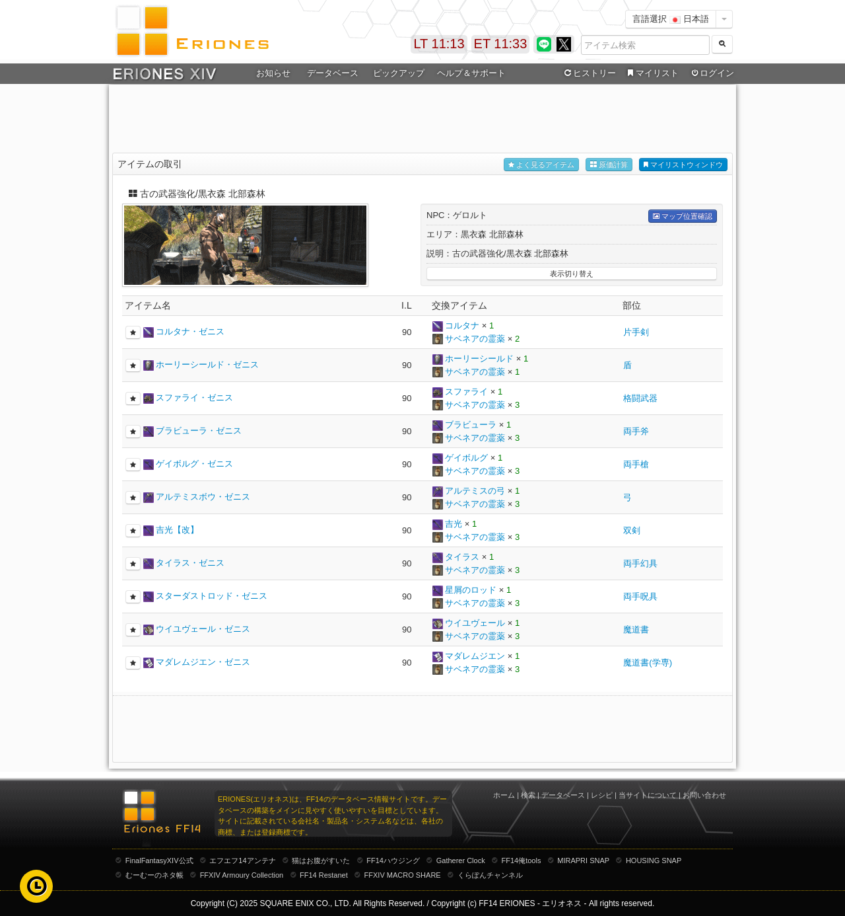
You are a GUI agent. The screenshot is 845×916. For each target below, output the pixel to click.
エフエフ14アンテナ (242, 860)
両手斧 (636, 431)
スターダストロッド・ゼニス (211, 596)
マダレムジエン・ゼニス (203, 662)
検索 (528, 795)
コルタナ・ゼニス (190, 331)
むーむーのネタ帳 (154, 875)
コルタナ (462, 325)
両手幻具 (640, 563)
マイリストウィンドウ (683, 165)
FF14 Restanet (324, 875)
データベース (332, 73)
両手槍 (636, 464)
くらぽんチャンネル (490, 875)
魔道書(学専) (647, 663)
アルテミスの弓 (475, 491)
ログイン (711, 73)
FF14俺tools (521, 860)
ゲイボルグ (466, 458)
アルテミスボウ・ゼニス (203, 497)
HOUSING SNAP (653, 860)
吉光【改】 (177, 530)
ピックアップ (398, 73)
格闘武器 (640, 398)
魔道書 (636, 629)
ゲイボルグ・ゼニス (194, 464)
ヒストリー (588, 73)
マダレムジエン (475, 656)
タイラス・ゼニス (190, 563)
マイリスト (651, 73)
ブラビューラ (470, 425)
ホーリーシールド (479, 358)
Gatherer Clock (460, 860)
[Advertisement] (422, 119)
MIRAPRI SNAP (583, 860)
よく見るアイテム (541, 165)
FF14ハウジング (393, 860)
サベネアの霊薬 (475, 339)
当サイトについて (648, 795)
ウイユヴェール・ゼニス (203, 629)
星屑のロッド (470, 590)
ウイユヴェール (475, 623)
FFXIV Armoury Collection (242, 875)
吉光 (453, 524)
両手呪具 (640, 596)
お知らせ (273, 73)
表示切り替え (571, 274)
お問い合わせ (704, 795)
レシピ (602, 795)
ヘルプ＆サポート (471, 73)
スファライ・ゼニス (194, 397)
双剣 (631, 530)
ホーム (504, 795)
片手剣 (636, 332)
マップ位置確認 (682, 216)
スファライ (466, 392)
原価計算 (609, 165)
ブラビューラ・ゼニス (199, 431)
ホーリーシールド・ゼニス (207, 364)
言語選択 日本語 (670, 19)
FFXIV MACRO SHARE (402, 875)
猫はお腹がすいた (321, 860)
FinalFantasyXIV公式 (159, 860)
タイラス (462, 557)
